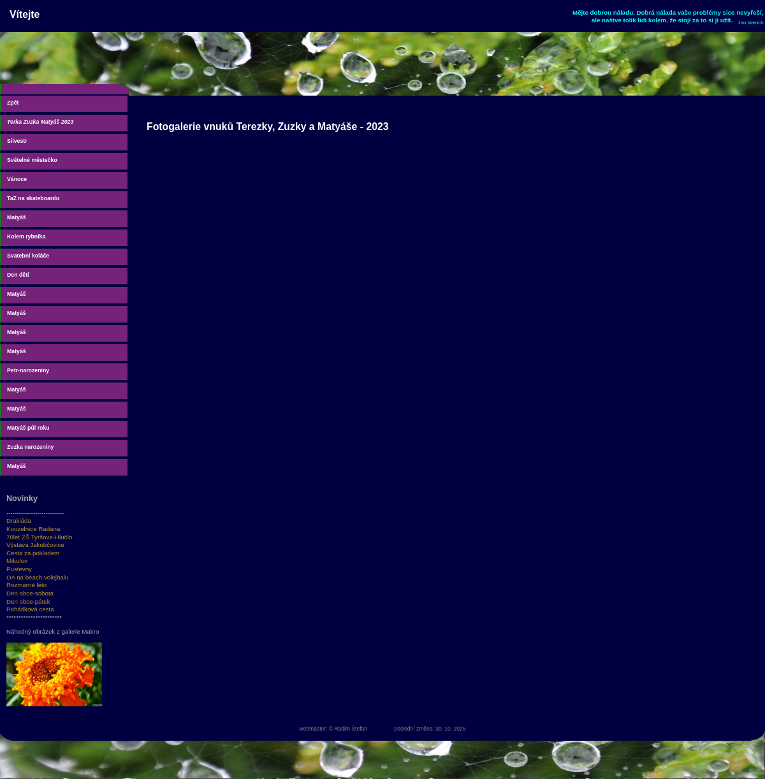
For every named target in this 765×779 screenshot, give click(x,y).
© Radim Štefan (348, 728)
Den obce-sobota (30, 593)
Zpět (12, 102)
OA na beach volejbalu (37, 577)
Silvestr (17, 141)
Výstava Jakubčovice (35, 544)
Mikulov (16, 560)
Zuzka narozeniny (30, 447)
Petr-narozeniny (28, 370)
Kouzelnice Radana (33, 528)
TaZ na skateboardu (33, 198)
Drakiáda (18, 520)
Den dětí (18, 275)
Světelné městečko (32, 160)
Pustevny (19, 568)
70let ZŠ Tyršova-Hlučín (39, 537)
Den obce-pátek (28, 601)
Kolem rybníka (26, 236)
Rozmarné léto (26, 584)
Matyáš (16, 217)
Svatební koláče (28, 255)
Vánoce (17, 179)
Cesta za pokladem (32, 553)
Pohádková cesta (30, 609)
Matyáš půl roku (28, 428)
